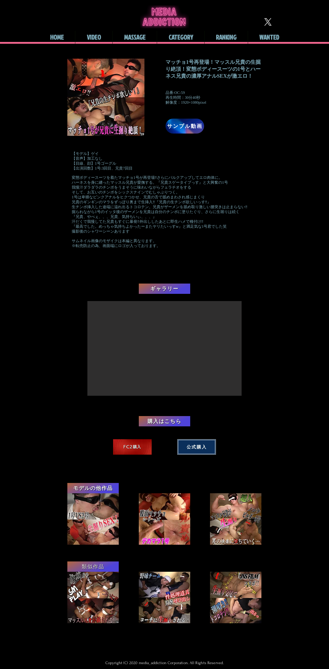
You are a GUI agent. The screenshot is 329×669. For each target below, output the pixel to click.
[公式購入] (196, 447)
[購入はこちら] (164, 421)
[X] (267, 21)
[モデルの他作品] (93, 488)
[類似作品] (93, 566)
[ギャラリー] (164, 289)
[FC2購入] (132, 447)
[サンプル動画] (185, 126)
